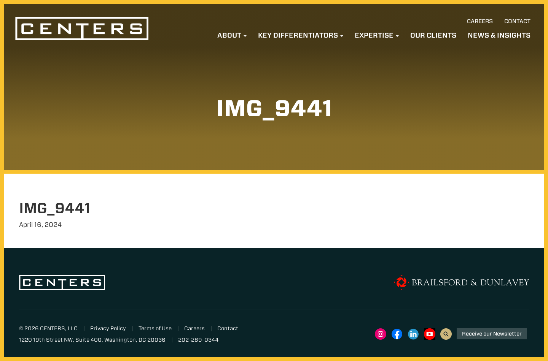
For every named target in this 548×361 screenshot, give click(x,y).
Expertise (377, 35)
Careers (480, 21)
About (232, 35)
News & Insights (499, 35)
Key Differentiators (300, 35)
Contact (517, 21)
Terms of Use (155, 328)
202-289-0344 (198, 340)
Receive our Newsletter (492, 334)
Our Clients (433, 35)
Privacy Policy (108, 328)
